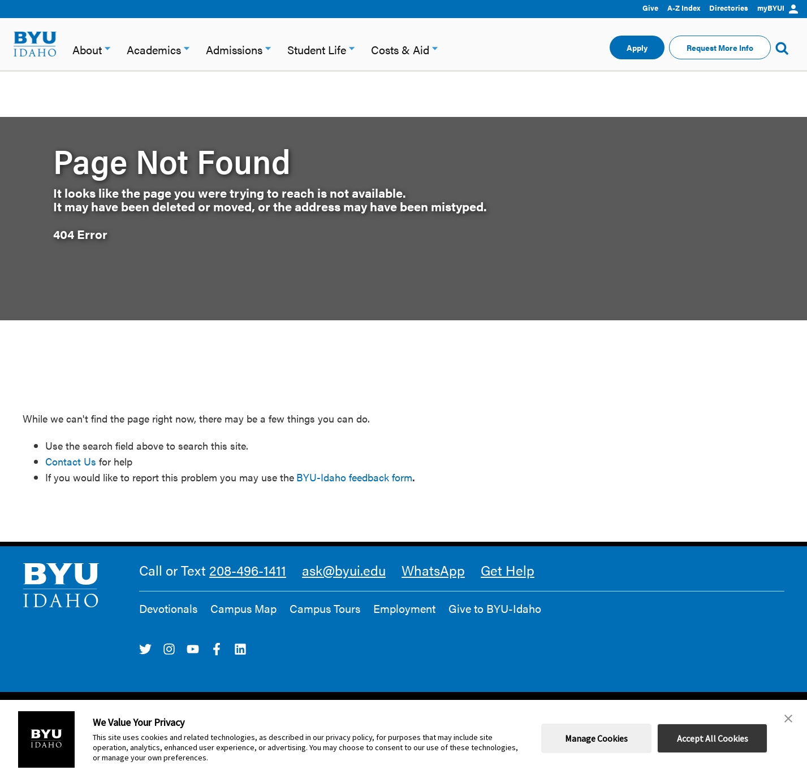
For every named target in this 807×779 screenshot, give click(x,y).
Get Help (507, 570)
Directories (728, 7)
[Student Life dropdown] (351, 47)
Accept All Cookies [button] (712, 738)
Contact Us (70, 461)
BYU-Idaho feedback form (354, 477)
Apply (637, 47)
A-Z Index (683, 7)
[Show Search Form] (782, 47)
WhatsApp (433, 570)
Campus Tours (325, 608)
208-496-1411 (247, 570)
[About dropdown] (107, 47)
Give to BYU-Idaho (494, 608)
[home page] (35, 44)
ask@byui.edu (344, 570)
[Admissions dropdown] (268, 47)
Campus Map (243, 608)
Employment (404, 608)
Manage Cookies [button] (596, 738)
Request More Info (720, 47)
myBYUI (777, 7)
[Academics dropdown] (186, 47)
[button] (788, 718)
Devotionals (168, 608)
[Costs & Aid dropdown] (434, 47)
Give (650, 7)
